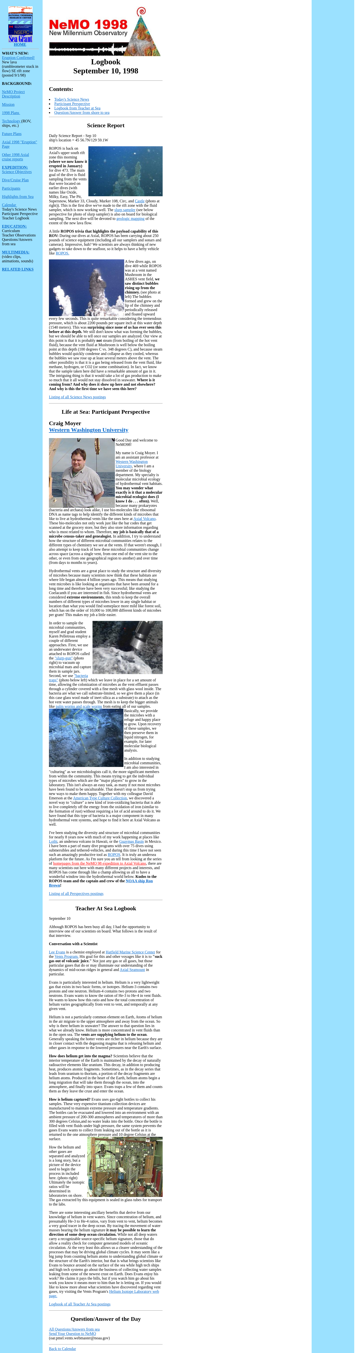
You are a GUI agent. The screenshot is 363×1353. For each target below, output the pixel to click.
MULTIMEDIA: (15, 252)
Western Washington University (88, 430)
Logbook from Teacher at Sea (77, 108)
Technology (11, 121)
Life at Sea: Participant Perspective (106, 412)
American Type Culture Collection (100, 798)
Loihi (53, 841)
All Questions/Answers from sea (74, 1329)
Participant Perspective (72, 104)
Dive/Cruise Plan (15, 180)
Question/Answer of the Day (106, 1319)
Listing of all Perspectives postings (76, 894)
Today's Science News (71, 99)
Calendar (9, 205)
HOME (20, 44)
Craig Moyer (65, 423)
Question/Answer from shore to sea (82, 112)
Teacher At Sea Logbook (105, 908)
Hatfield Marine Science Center (130, 952)
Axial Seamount (132, 970)
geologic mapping (130, 218)
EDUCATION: (14, 226)
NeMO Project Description (13, 94)
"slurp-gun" (64, 658)
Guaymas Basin (131, 841)
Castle (140, 201)
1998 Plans (11, 113)
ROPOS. (62, 253)
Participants (11, 188)
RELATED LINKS (18, 269)
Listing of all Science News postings (77, 397)
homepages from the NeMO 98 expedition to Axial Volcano (99, 863)
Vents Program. (67, 956)
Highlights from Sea (18, 197)
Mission (8, 104)
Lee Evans (57, 952)
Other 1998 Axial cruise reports (15, 157)
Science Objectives (17, 172)
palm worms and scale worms (79, 706)
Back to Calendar (62, 1349)
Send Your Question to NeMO (72, 1334)
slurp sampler (125, 210)
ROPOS (114, 855)
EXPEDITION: (15, 167)
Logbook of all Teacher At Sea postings (80, 1304)
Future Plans (11, 134)
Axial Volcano (144, 519)
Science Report (105, 125)
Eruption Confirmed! (18, 58)
